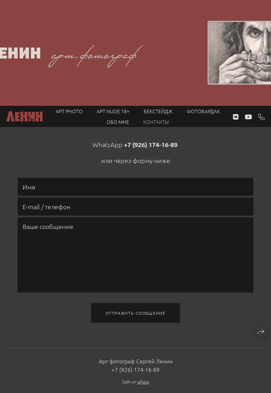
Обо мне (118, 121)
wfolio (143, 382)
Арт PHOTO (69, 111)
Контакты (156, 121)
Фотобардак (203, 111)
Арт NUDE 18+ (113, 111)
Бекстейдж (158, 111)
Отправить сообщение (136, 313)
